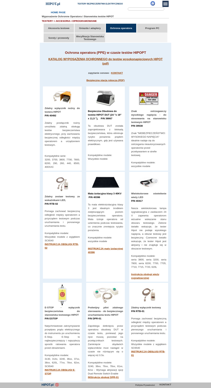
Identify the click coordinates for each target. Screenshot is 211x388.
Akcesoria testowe (58, 28)
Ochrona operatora (121, 28)
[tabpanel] (105, 66)
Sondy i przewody (58, 38)
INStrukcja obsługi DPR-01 (103, 377)
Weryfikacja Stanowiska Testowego (90, 38)
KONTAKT (117, 73)
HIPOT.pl (53, 4)
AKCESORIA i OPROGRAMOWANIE (76, 21)
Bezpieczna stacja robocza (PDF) (105, 80)
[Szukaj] (146, 9)
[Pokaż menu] (165, 4)
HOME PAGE (58, 12)
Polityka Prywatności (145, 385)
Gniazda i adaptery (90, 28)
